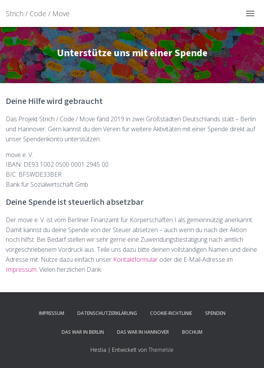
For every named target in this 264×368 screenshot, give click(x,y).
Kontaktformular (135, 259)
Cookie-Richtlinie (171, 313)
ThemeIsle (161, 349)
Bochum (192, 332)
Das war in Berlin (83, 332)
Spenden (215, 313)
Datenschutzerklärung (107, 313)
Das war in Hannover (143, 332)
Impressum (21, 269)
